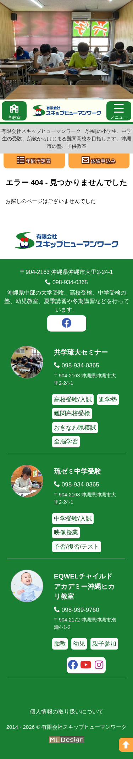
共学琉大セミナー (81, 352)
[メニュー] (118, 110)
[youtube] (86, 665)
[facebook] (66, 324)
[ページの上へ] (126, 745)
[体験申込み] (99, 161)
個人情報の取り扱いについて (67, 712)
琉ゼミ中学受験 (77, 471)
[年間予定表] (34, 161)
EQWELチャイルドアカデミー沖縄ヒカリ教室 (84, 586)
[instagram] (99, 665)
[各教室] (14, 110)
